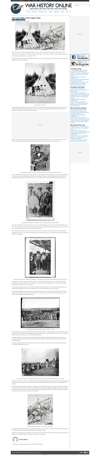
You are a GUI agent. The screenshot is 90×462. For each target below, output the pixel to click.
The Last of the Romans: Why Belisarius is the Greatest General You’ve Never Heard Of (79, 90)
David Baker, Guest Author (23, 21)
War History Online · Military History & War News (29, 452)
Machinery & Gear (43, 11)
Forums (62, 11)
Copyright (40, 0)
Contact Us (29, 0)
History (50, 11)
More (67, 11)
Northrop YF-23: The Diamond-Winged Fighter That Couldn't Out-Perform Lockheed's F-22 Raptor (79, 137)
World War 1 (22, 19)
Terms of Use (35, 0)
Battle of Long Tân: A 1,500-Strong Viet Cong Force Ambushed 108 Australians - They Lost (79, 74)
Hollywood (56, 11)
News (28, 11)
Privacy (45, 0)
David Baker (23, 439)
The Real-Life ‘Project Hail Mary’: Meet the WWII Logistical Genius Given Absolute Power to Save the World (79, 83)
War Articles (34, 11)
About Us (23, 0)
